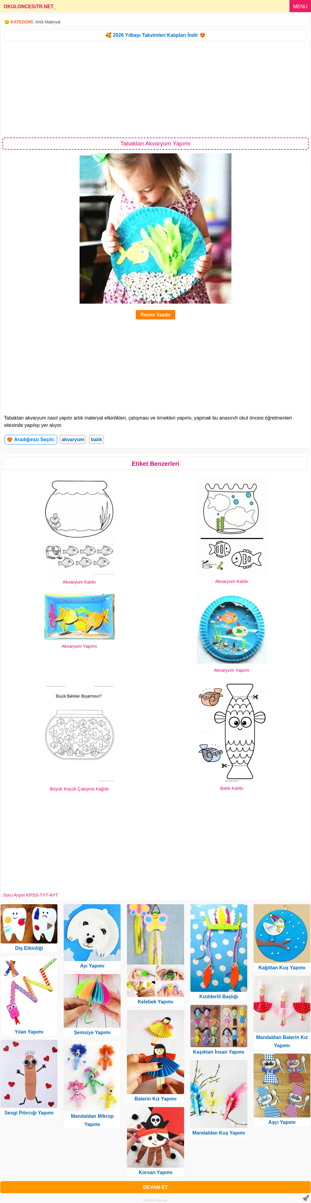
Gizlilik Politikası (156, 1200)
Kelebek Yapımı (155, 1001)
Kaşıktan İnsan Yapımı (218, 1052)
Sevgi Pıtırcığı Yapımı (29, 1112)
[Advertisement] (155, 88)
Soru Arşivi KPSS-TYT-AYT (30, 895)
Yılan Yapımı (29, 1031)
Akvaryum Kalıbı (79, 581)
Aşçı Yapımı (282, 1122)
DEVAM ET (155, 1187)
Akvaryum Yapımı (79, 646)
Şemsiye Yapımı (92, 1032)
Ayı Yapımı (92, 965)
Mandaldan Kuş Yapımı (218, 1132)
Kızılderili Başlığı (218, 996)
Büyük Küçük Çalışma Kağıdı (79, 788)
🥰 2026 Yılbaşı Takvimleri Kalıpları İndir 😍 (155, 35)
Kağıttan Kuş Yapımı (281, 967)
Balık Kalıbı (231, 788)
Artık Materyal (47, 21)
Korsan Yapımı (156, 1172)
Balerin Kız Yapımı (155, 1098)
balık (96, 439)
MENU (300, 6)
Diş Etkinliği (29, 948)
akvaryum (73, 439)
